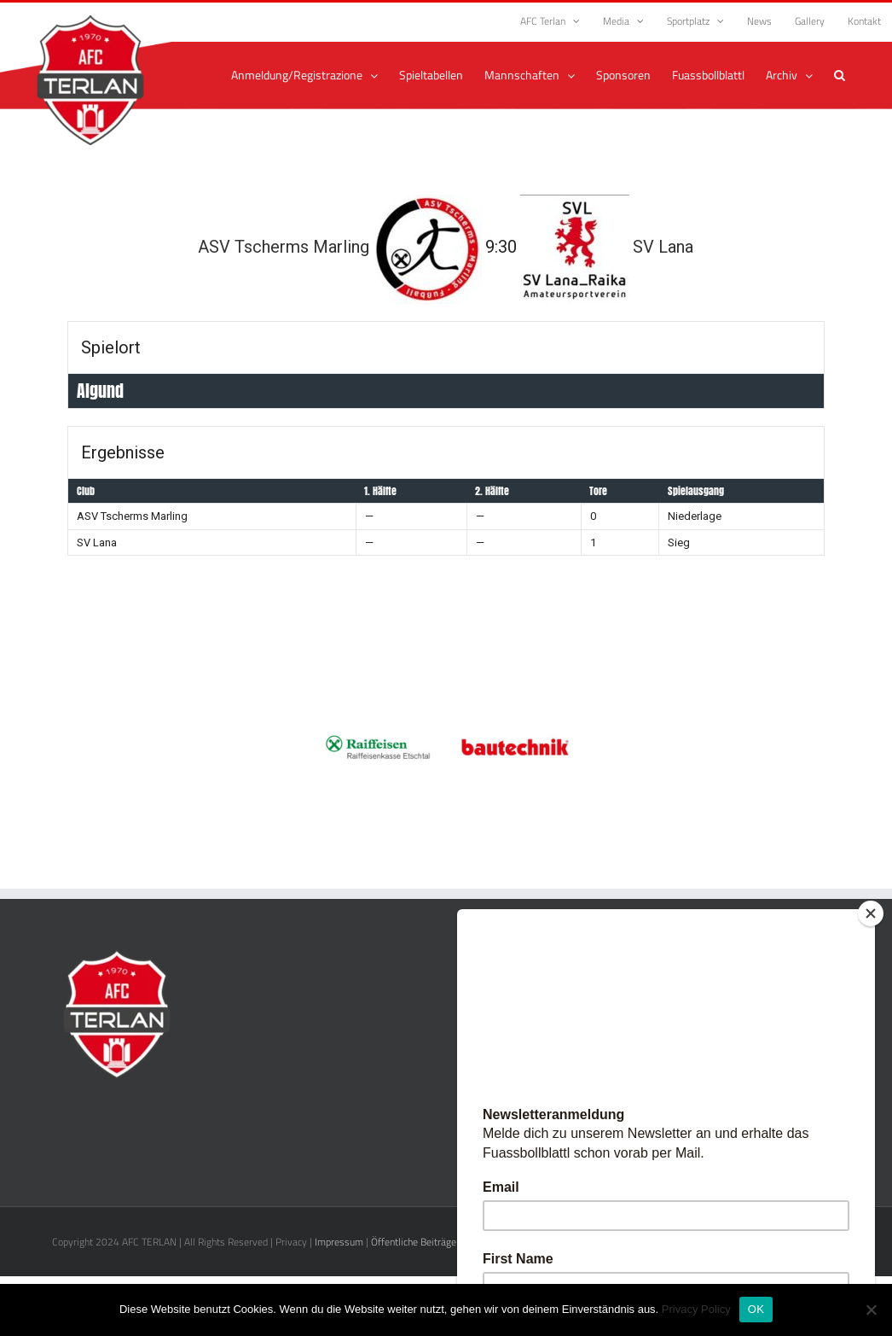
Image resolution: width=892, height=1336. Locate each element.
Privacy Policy (696, 1309)
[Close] (870, 913)
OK (756, 1309)
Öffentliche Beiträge (413, 1242)
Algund (100, 390)
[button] (839, 75)
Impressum (339, 1242)
